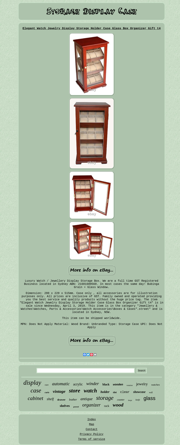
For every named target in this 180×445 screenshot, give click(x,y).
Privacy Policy (91, 434)
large (130, 400)
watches (155, 384)
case (36, 390)
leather (73, 399)
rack (106, 406)
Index (91, 419)
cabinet (35, 398)
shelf (50, 399)
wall (151, 392)
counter (121, 399)
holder (105, 392)
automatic (61, 383)
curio (47, 392)
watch (90, 391)
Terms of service (91, 439)
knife (138, 399)
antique (87, 399)
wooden (118, 384)
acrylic (78, 384)
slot (115, 392)
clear (125, 392)
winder (92, 383)
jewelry (142, 384)
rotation (130, 385)
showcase (139, 392)
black (106, 384)
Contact (91, 429)
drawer (61, 399)
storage (105, 398)
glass (150, 398)
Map (91, 424)
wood (118, 405)
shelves (65, 406)
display (32, 382)
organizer (91, 405)
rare (47, 384)
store (74, 390)
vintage (59, 391)
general (76, 407)
